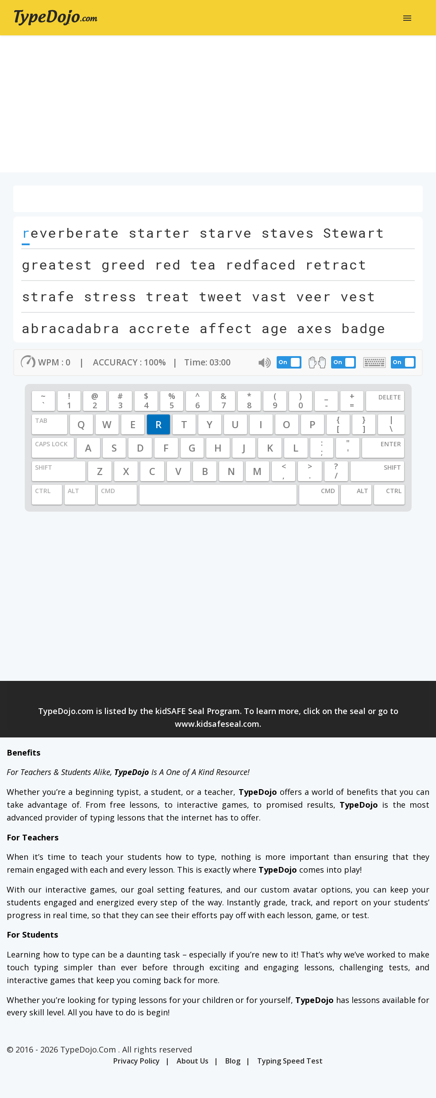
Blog (232, 1061)
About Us (192, 1061)
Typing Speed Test (290, 1061)
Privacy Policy (136, 1061)
